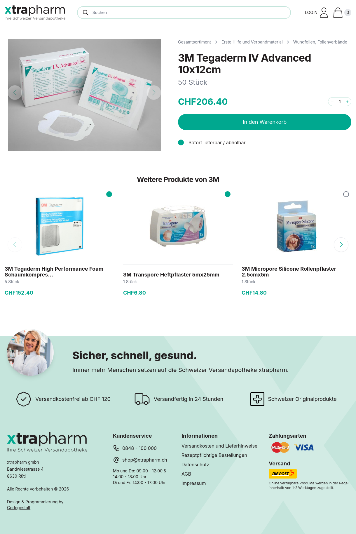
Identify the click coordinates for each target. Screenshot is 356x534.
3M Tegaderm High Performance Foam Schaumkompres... (54, 272)
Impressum (194, 483)
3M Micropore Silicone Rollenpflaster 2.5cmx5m (289, 272)
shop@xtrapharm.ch (144, 460)
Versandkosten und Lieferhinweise (219, 446)
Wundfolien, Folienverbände (320, 41)
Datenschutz (195, 464)
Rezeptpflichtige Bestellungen (214, 455)
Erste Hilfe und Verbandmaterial (252, 41)
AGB (186, 474)
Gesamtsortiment (194, 41)
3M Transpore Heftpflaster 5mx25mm (171, 275)
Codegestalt (18, 507)
